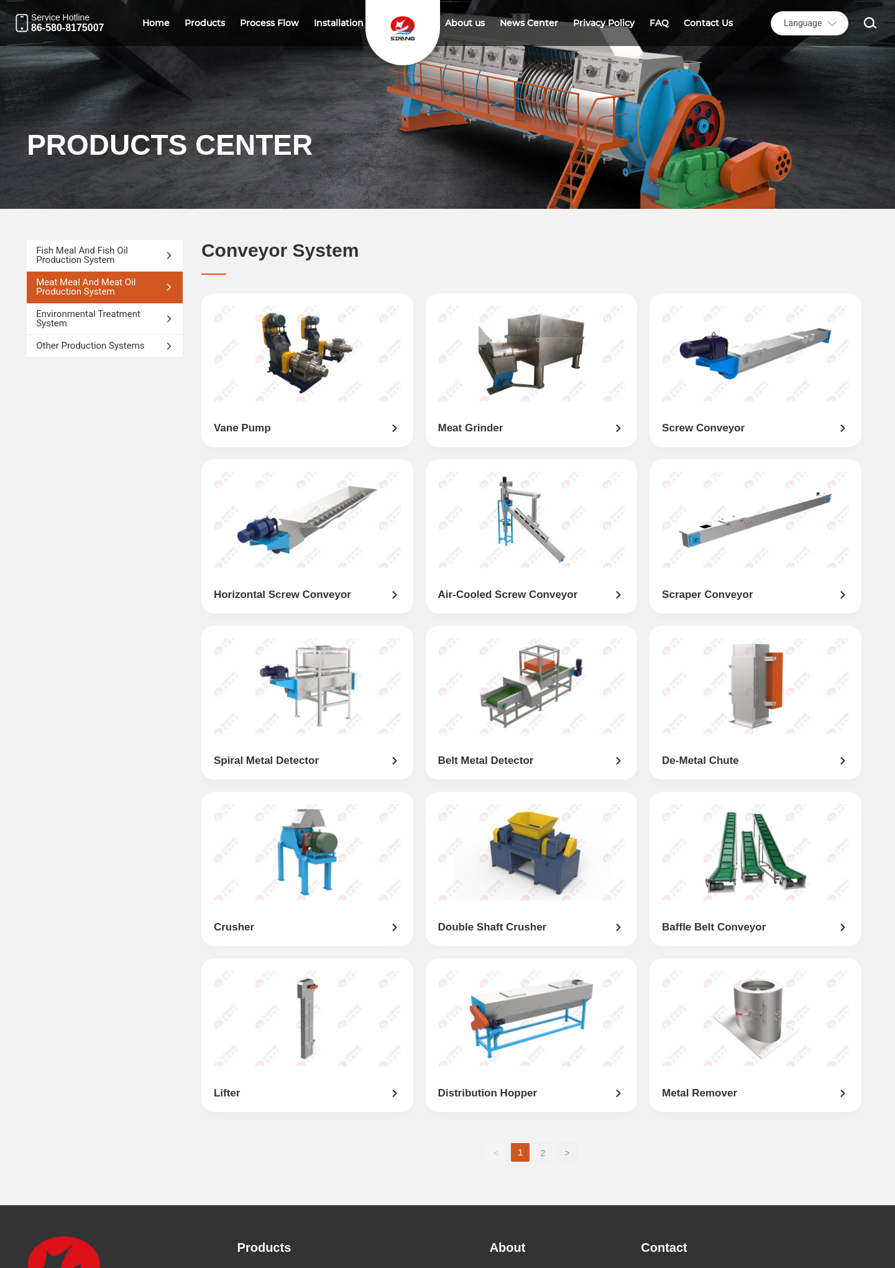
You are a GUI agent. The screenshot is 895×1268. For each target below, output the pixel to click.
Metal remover (699, 1093)
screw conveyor (703, 428)
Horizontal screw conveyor (282, 594)
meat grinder (470, 428)
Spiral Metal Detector (266, 760)
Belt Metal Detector (486, 760)
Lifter (227, 1093)
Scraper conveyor (707, 594)
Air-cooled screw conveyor (508, 594)
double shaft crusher (492, 927)
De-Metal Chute (700, 760)
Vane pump (242, 428)
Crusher (234, 927)
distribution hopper (488, 1093)
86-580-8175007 (67, 27)
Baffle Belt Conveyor (714, 927)
